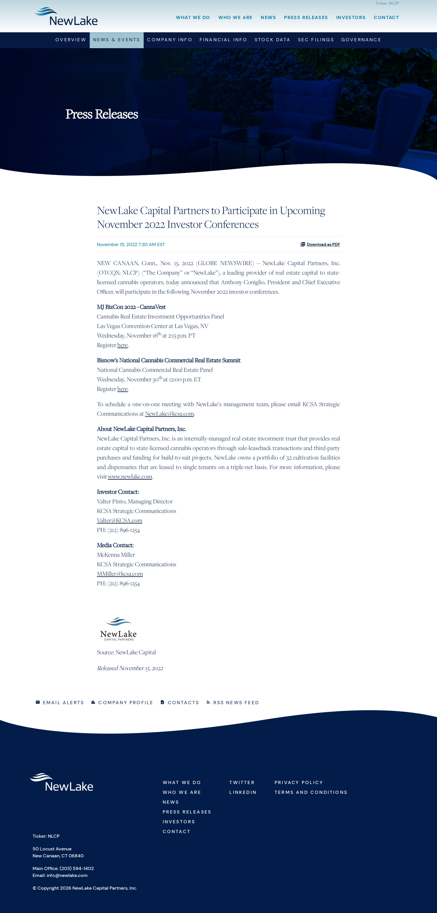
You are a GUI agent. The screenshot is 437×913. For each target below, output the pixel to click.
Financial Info (224, 41)
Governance (361, 41)
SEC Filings (316, 41)
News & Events (116, 41)
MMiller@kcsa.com (120, 575)
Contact (386, 17)
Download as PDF (320, 245)
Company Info (169, 41)
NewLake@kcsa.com (169, 415)
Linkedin (243, 793)
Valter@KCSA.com (119, 521)
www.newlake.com (130, 477)
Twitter (242, 784)
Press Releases (306, 17)
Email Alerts (63, 704)
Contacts (184, 704)
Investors (351, 17)
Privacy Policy (299, 784)
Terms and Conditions (311, 793)
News (268, 17)
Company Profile (125, 704)
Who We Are (235, 17)
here (122, 346)
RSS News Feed (236, 704)
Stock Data (273, 41)
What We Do (193, 17)
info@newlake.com (67, 876)
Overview (70, 41)
